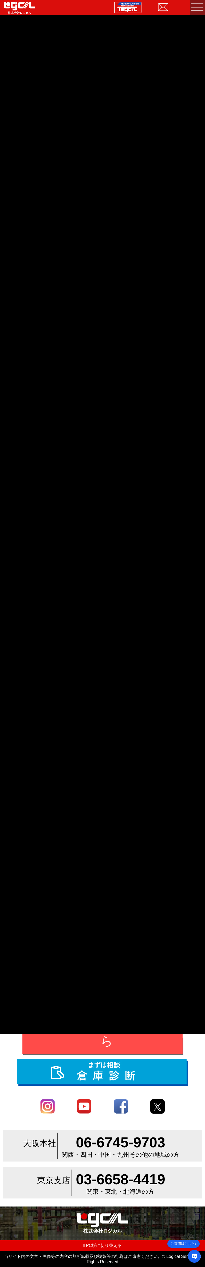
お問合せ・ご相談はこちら (106, 1033)
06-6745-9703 (120, 1142)
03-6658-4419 (120, 1179)
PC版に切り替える (102, 1245)
